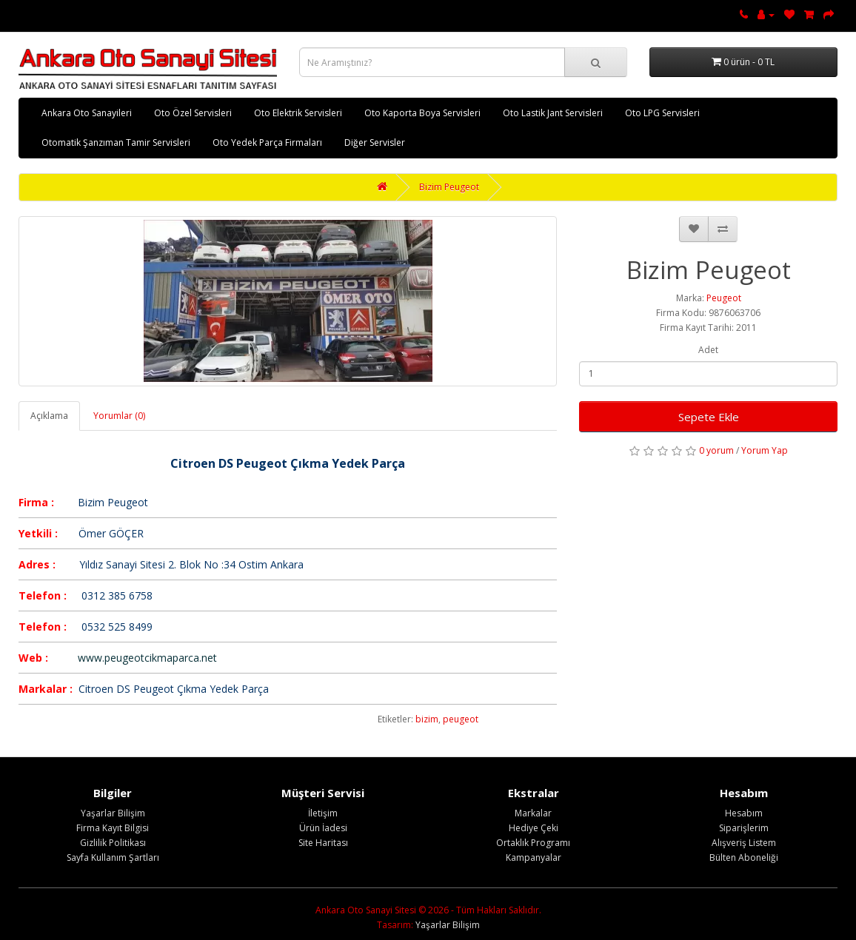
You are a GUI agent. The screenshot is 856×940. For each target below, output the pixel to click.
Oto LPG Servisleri (662, 113)
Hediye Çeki (533, 828)
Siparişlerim (744, 828)
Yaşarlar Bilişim (113, 813)
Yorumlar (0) (119, 415)
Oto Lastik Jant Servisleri (553, 113)
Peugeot (723, 298)
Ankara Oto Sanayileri (86, 113)
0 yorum (716, 450)
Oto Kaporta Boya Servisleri (422, 113)
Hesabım (744, 813)
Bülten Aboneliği (743, 857)
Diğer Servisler (374, 142)
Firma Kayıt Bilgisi (112, 828)
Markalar (533, 813)
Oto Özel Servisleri (193, 113)
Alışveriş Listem (744, 842)
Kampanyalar (533, 857)
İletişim (323, 813)
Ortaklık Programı (533, 842)
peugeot (460, 719)
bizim (426, 719)
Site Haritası (323, 842)
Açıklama (49, 415)
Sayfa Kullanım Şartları (113, 857)
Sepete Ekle (708, 416)
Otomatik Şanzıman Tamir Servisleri (115, 142)
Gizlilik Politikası (113, 842)
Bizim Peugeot (449, 187)
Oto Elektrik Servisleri (298, 113)
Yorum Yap (764, 450)
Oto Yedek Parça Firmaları (267, 142)
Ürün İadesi (323, 828)
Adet (708, 349)
